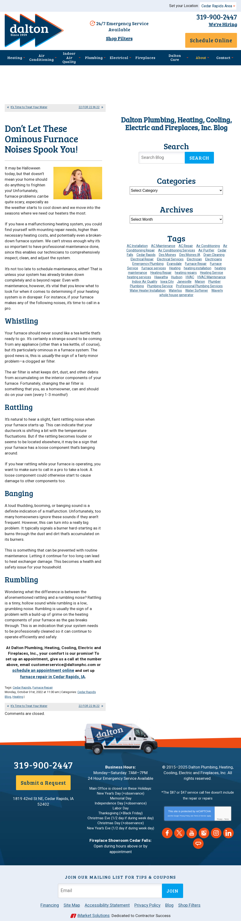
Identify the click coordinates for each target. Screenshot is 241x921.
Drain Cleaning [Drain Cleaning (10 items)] (214, 254)
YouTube (191, 826)
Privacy (219, 813)
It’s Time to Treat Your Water (29, 107)
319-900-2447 (214, 16)
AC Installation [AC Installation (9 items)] (137, 245)
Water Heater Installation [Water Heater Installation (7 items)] (147, 290)
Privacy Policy (185, 809)
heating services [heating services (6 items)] (139, 276)
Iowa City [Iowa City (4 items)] (167, 281)
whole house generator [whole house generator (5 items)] (176, 294)
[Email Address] (111, 884)
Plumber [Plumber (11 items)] (214, 281)
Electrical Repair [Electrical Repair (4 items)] (142, 258)
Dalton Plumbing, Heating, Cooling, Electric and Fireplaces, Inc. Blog (176, 123)
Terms (226, 813)
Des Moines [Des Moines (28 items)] (167, 254)
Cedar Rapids (22, 682)
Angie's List (198, 837)
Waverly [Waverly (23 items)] (217, 290)
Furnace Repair (42, 682)
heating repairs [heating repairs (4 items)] (186, 272)
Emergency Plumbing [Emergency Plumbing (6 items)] (148, 263)
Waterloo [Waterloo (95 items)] (175, 290)
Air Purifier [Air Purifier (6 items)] (206, 249)
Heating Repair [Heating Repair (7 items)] (161, 272)
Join (172, 884)
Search (199, 157)
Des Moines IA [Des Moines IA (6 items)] (189, 254)
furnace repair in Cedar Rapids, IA (65, 669)
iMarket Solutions (93, 909)
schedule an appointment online (35, 667)
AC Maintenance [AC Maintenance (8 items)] (163, 245)
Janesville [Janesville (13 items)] (184, 281)
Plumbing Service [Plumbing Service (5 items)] (160, 285)
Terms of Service (200, 809)
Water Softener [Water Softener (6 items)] (196, 290)
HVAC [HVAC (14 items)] (190, 276)
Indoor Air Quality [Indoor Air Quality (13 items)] (144, 281)
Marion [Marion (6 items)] (200, 281)
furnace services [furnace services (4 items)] (153, 267)
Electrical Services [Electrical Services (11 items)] (170, 258)
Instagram (216, 826)
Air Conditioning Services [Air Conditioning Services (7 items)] (176, 249)
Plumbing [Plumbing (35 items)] (137, 285)
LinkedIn (228, 826)
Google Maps (204, 826)
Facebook (167, 826)
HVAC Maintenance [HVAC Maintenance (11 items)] (211, 276)
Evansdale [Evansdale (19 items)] (174, 263)
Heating (17, 691)
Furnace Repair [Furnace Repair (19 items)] (196, 263)
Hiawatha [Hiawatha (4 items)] (161, 276)
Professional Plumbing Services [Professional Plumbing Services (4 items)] (199, 285)
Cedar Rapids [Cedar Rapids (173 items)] (146, 254)
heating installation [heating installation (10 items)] (197, 267)
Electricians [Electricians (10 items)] (213, 258)
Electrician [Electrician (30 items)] (194, 258)
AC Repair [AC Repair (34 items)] (186, 245)
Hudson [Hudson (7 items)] (176, 276)
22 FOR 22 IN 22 (89, 107)
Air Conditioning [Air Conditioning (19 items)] (208, 245)
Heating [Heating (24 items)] (175, 267)
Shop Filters (118, 38)
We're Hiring (220, 23)
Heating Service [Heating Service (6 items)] (211, 272)
